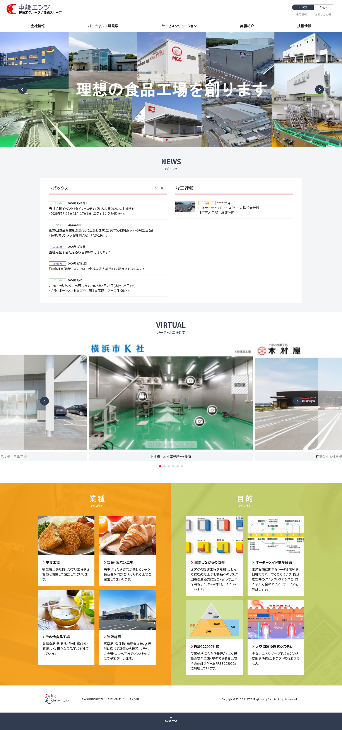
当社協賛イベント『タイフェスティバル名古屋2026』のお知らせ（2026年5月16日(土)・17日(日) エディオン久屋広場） (92, 211)
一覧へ (162, 188)
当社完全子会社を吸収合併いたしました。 (78, 252)
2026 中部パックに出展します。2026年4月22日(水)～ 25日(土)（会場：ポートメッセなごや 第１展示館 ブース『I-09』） (92, 288)
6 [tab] (182, 466)
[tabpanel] (171, 89)
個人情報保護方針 (92, 699)
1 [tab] (167, 140)
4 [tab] (173, 466)
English (324, 7)
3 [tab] (175, 140)
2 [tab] (171, 140)
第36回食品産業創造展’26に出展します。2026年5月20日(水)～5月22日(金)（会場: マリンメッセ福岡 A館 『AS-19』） (101, 232)
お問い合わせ (323, 14)
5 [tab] (177, 466)
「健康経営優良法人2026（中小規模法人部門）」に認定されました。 (95, 268)
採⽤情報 (301, 14)
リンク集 (134, 699)
